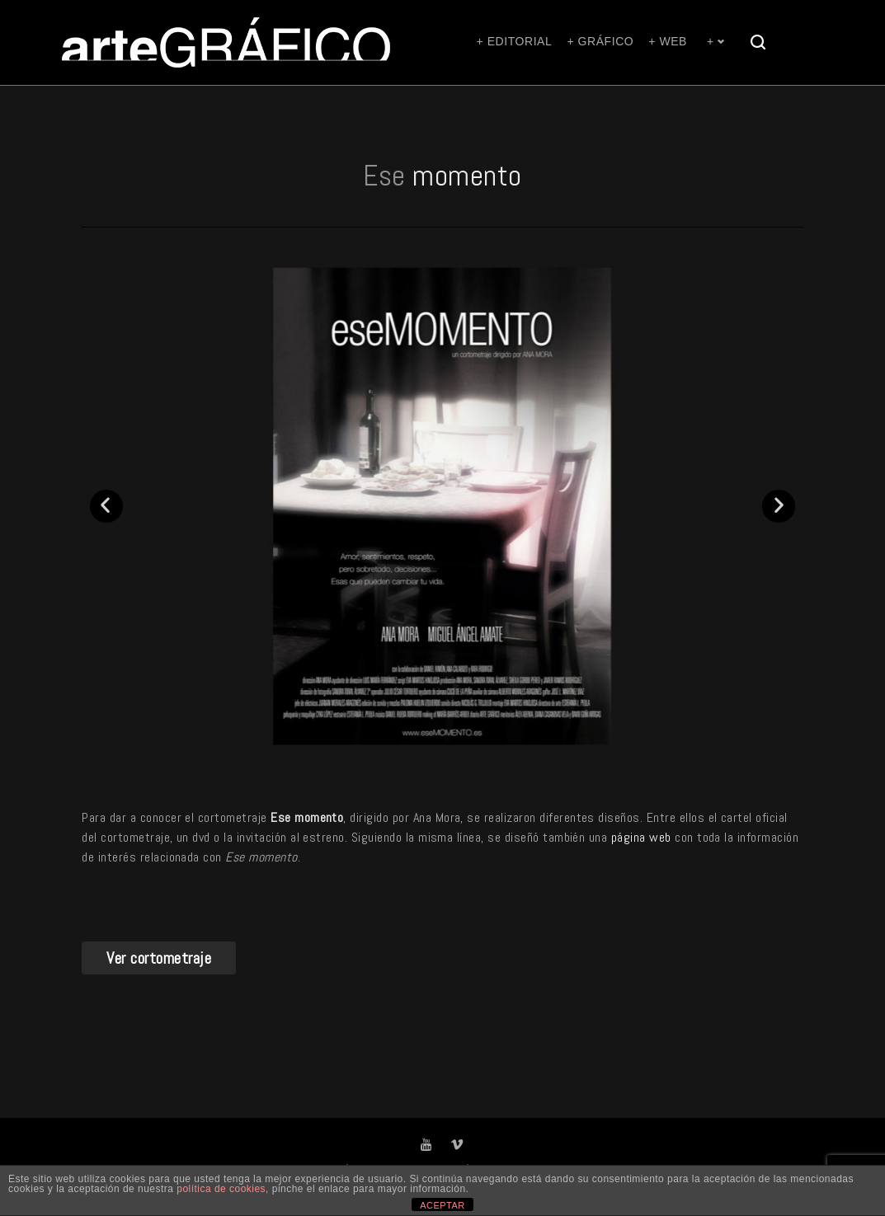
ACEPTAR (442, 1205)
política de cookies (221, 1189)
